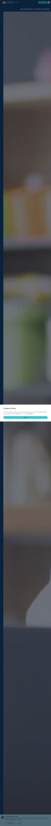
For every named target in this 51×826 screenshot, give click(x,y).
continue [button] (25, 417)
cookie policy (29, 413)
